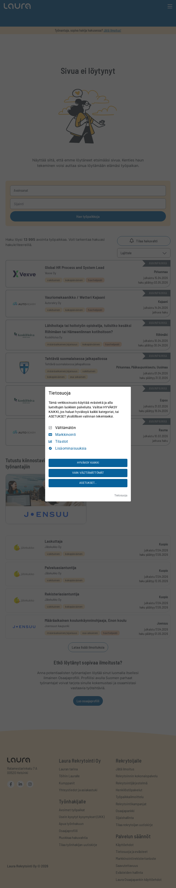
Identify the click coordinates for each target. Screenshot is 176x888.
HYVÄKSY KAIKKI (88, 462)
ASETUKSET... (87, 482)
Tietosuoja (120, 495)
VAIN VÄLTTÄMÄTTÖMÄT (88, 472)
